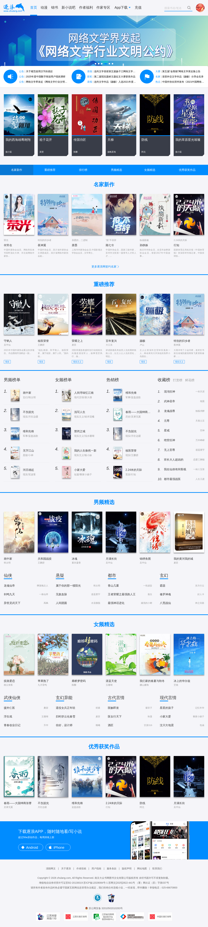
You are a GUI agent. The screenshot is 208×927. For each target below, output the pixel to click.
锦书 (54, 7)
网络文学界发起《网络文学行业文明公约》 (45, 81)
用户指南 (96, 868)
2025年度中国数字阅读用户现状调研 (42, 76)
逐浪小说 (14, 8)
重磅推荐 (49, 169)
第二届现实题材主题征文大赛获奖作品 (111, 76)
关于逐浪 (66, 868)
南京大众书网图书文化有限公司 (112, 877)
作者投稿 (81, 868)
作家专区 (103, 7)
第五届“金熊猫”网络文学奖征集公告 (177, 71)
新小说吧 (68, 7)
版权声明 (127, 868)
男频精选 (116, 169)
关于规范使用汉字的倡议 (36, 71)
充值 (138, 7)
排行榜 (83, 169)
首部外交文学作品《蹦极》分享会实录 (179, 76)
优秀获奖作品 (187, 169)
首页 (33, 7)
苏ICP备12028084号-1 (95, 882)
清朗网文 (51, 868)
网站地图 (142, 868)
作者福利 (86, 7)
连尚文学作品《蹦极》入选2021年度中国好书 (115, 81)
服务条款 (111, 868)
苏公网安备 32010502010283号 (106, 908)
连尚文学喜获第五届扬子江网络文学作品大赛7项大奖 (119, 71)
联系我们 (157, 868)
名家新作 (16, 169)
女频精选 (149, 169)
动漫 (44, 7)
